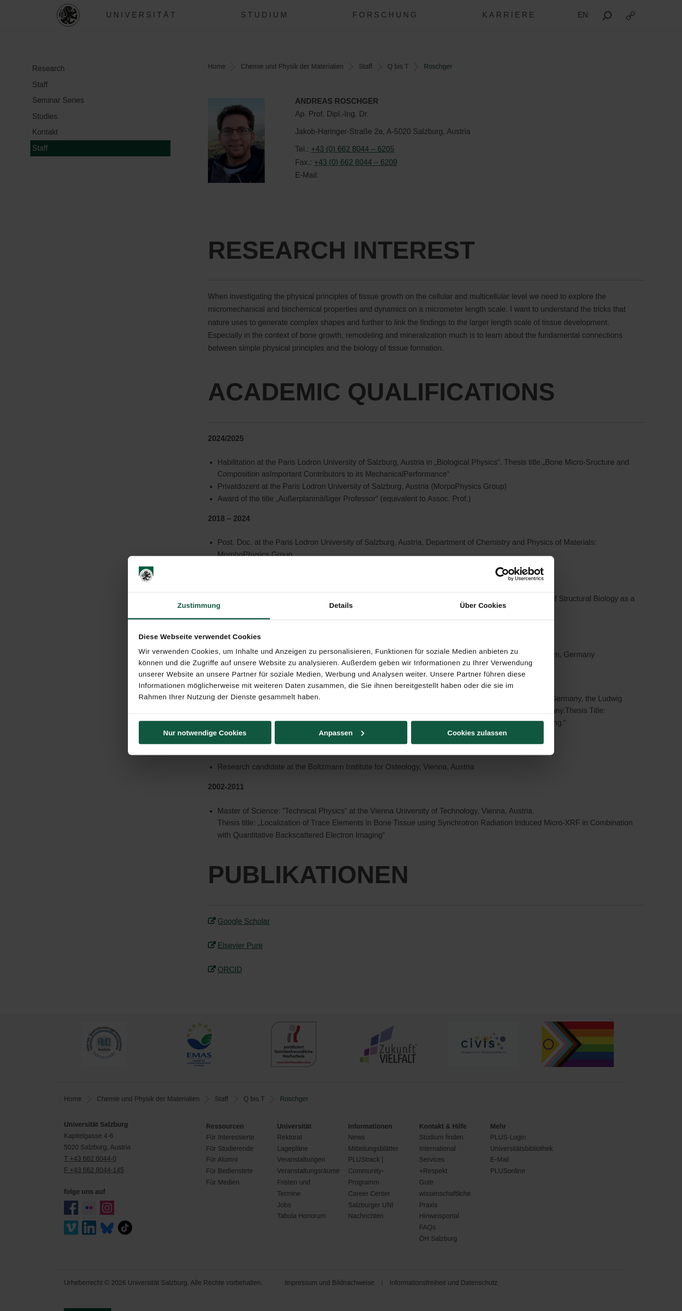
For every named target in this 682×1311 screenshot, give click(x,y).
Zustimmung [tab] (199, 605)
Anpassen (341, 732)
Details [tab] (341, 605)
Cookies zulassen (477, 732)
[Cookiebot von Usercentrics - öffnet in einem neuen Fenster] (502, 574)
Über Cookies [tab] (483, 605)
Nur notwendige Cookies (205, 732)
